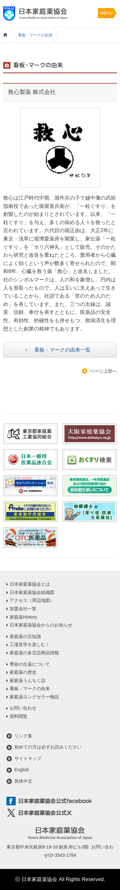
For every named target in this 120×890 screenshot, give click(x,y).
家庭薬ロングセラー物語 (34, 696)
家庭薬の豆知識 (25, 636)
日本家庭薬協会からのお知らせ (41, 625)
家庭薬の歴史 (23, 672)
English (21, 769)
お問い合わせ (23, 708)
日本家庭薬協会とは (30, 584)
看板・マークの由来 (35, 35)
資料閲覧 (19, 716)
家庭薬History (23, 617)
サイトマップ (27, 758)
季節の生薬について (30, 664)
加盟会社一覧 (23, 608)
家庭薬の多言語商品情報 (34, 652)
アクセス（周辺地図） (32, 600)
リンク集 (23, 735)
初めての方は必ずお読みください (48, 746)
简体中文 (23, 781)
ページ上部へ (103, 371)
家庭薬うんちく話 (27, 680)
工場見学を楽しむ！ (30, 644)
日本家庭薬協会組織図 (32, 592)
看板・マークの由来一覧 (62, 350)
